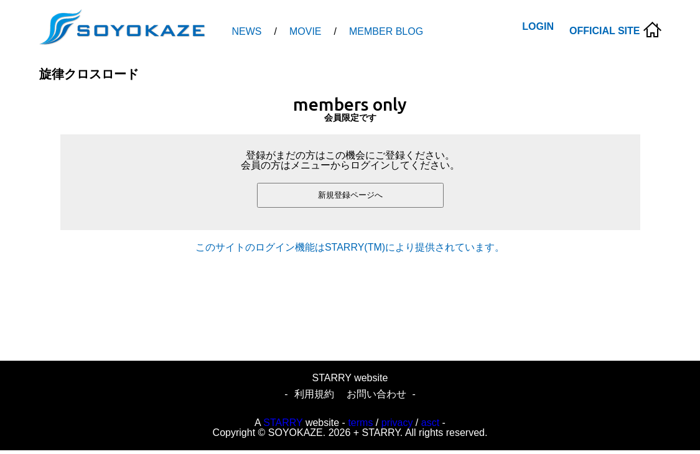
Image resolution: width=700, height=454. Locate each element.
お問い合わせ (376, 394)
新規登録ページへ (350, 195)
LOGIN (538, 26)
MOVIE (305, 31)
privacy (397, 422)
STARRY (282, 422)
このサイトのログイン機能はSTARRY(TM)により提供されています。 (350, 247)
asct (430, 422)
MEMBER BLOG (386, 31)
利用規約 (314, 394)
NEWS (247, 31)
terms (360, 422)
